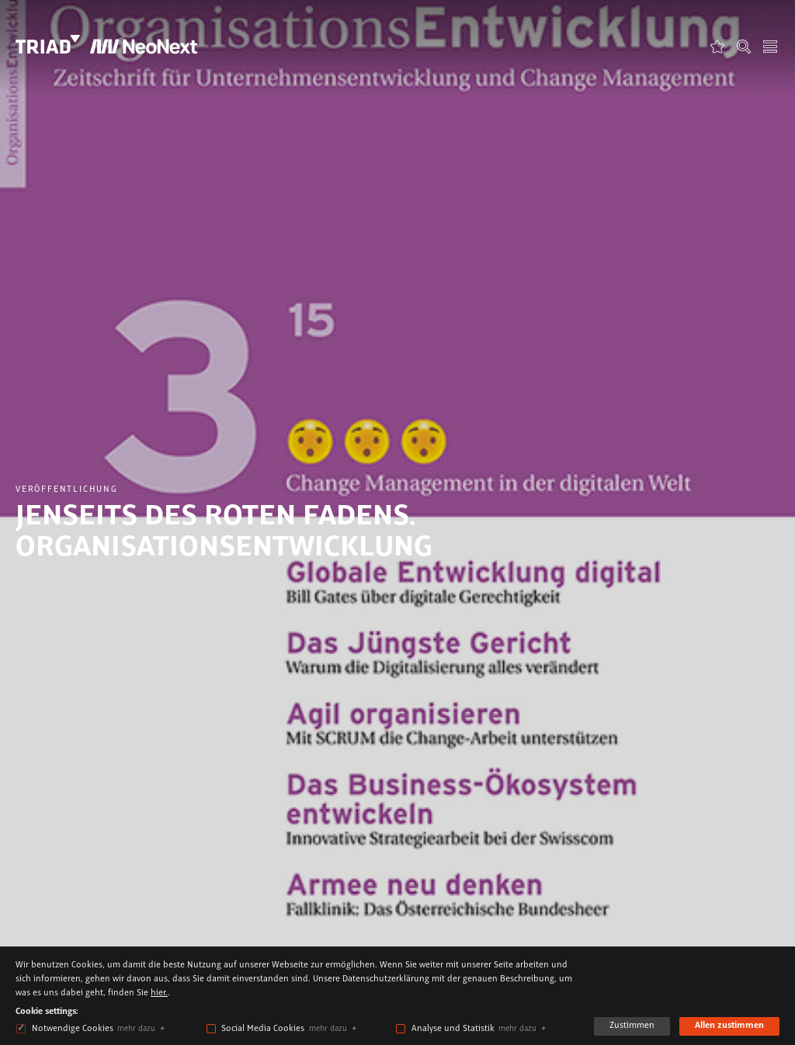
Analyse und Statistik (453, 1028)
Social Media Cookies (262, 1028)
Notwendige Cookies (72, 1028)
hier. (159, 993)
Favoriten (717, 46)
